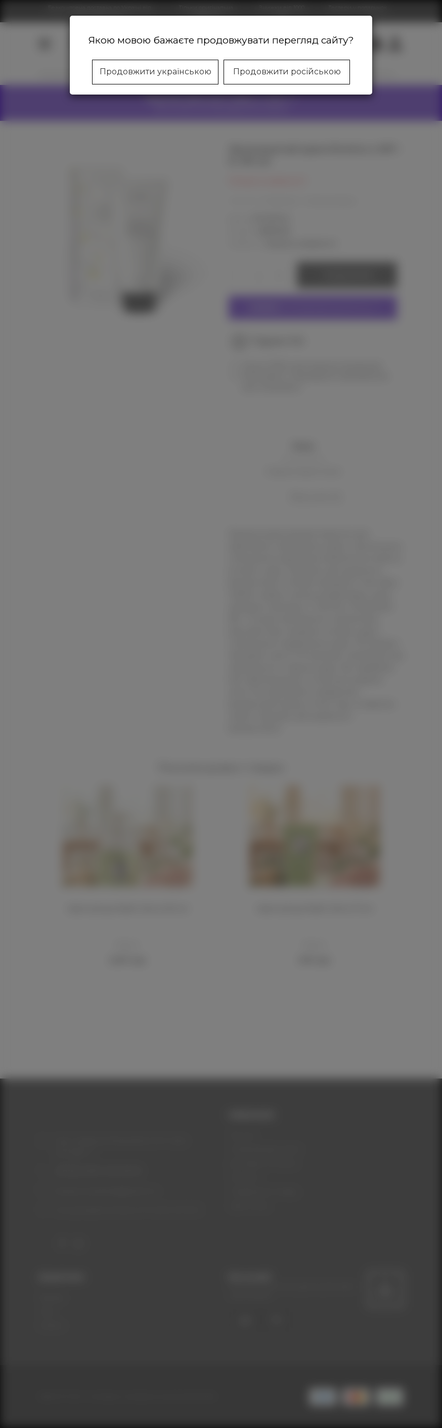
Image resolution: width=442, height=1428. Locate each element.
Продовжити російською (287, 71)
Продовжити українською (155, 71)
